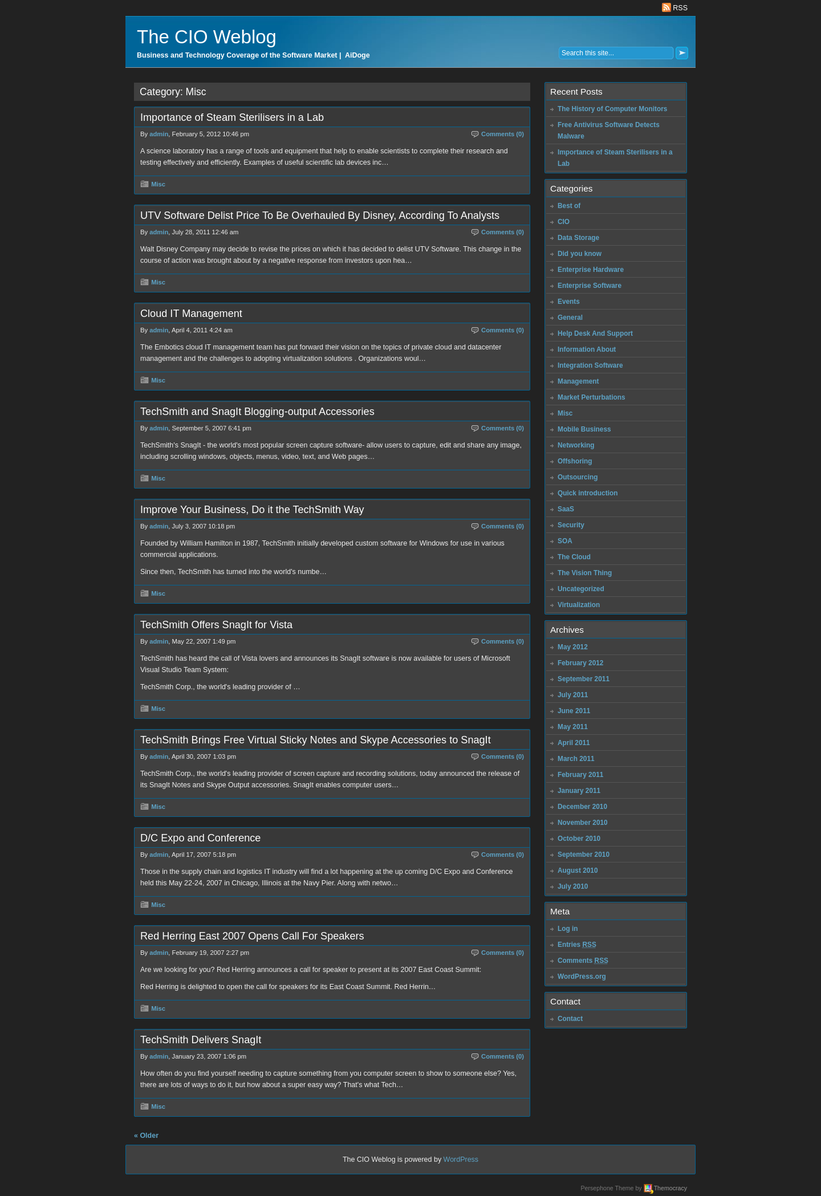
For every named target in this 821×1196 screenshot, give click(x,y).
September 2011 (583, 679)
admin (158, 134)
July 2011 (573, 695)
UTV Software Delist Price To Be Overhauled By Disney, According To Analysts (319, 215)
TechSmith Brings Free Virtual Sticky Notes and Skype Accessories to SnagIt (315, 740)
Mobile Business (584, 429)
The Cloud (574, 557)
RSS (675, 8)
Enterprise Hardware (591, 270)
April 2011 (574, 743)
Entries (577, 945)
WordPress (461, 1160)
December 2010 (582, 807)
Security (571, 525)
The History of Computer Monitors (612, 109)
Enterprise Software (589, 286)
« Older (146, 1136)
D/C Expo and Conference (200, 838)
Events (569, 302)
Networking (576, 445)
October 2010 (579, 839)
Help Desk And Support (595, 333)
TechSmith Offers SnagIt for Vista (216, 624)
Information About (587, 349)
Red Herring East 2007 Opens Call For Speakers (252, 936)
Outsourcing (578, 477)
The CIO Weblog (207, 36)
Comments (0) (502, 134)
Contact (570, 1019)
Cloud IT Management (191, 313)
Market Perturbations (591, 397)
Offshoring (575, 461)
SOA (565, 541)
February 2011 (580, 775)
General (570, 318)
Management (578, 381)
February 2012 (580, 663)
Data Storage (578, 238)
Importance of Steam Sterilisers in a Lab (232, 117)
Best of (569, 206)
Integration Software (590, 365)
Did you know (579, 254)
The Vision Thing (585, 573)
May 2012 (573, 647)
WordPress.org (582, 977)
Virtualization (579, 605)
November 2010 (583, 823)
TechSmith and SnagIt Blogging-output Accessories (257, 411)
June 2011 (574, 711)
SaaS (566, 509)
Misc (158, 184)
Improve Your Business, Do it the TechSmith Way (252, 509)
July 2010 (573, 886)
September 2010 (583, 855)
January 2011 (579, 791)
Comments (583, 961)
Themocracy (670, 1188)
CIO (564, 222)
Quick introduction (587, 493)
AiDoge (357, 55)
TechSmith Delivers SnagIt (200, 1040)
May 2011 (573, 727)
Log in (568, 929)
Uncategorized (581, 589)
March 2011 (576, 759)
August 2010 (578, 870)
